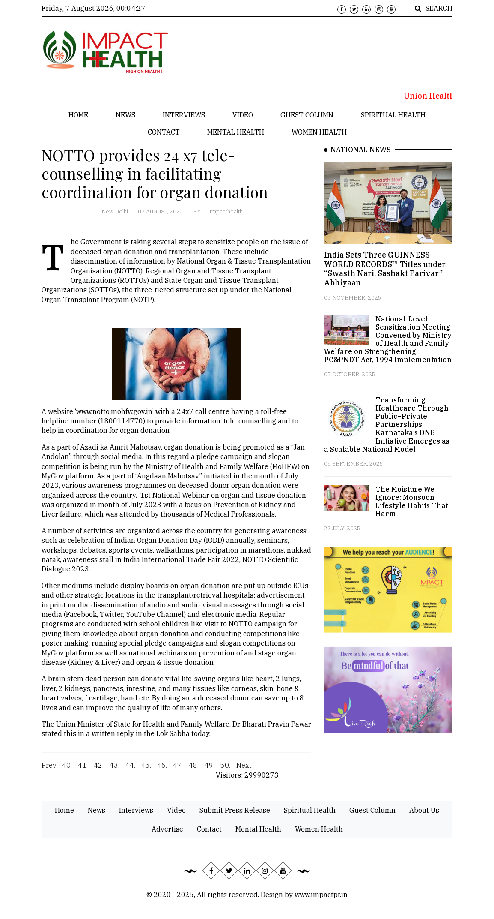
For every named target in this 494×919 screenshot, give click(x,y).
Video (242, 115)
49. (209, 770)
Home (78, 115)
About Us (424, 810)
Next (244, 770)
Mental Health (235, 132)
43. (114, 770)
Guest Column (306, 115)
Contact (164, 132)
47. (178, 770)
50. (225, 770)
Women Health (319, 132)
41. (83, 770)
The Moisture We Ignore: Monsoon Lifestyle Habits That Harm (411, 501)
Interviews (184, 115)
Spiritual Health (393, 115)
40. (67, 770)
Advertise (167, 829)
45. (146, 770)
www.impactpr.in (321, 894)
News (125, 115)
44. (130, 770)
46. (162, 770)
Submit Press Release (234, 810)
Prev (49, 770)
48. (194, 770)
